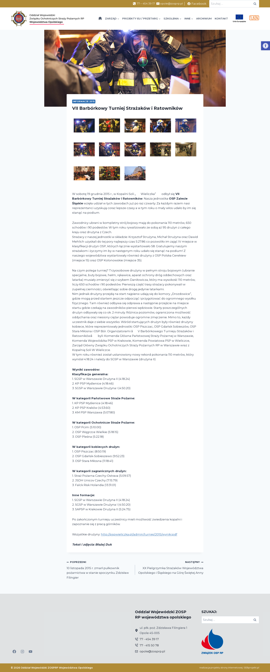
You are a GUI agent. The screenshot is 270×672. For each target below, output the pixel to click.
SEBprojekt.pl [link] (251, 667)
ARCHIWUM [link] (204, 18)
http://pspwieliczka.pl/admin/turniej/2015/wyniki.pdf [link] (139, 534)
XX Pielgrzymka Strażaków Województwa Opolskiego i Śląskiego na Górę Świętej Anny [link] (170, 567)
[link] (265, 45)
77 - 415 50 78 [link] (149, 645)
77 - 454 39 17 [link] (149, 639)
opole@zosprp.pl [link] (152, 651)
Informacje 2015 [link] (84, 101)
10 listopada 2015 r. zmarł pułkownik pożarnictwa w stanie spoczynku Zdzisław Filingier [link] (99, 569)
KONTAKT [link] (221, 18)
